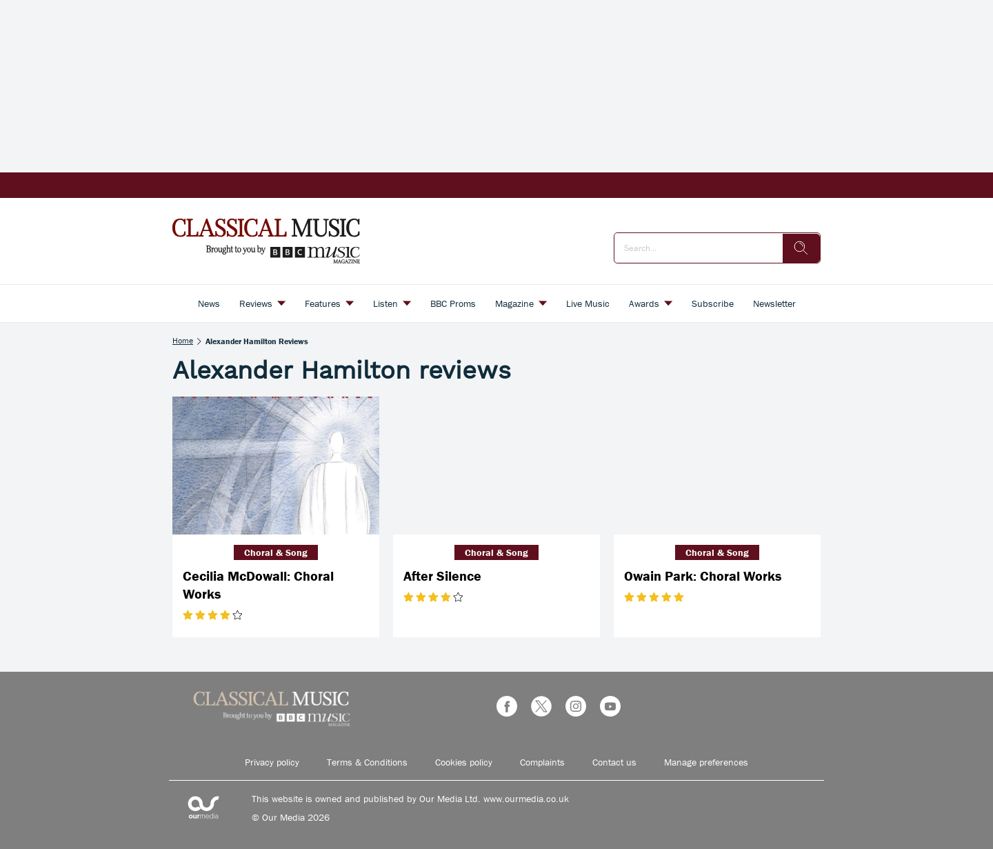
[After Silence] (496, 466)
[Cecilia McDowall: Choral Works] (275, 466)
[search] (801, 248)
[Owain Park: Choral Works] (717, 466)
